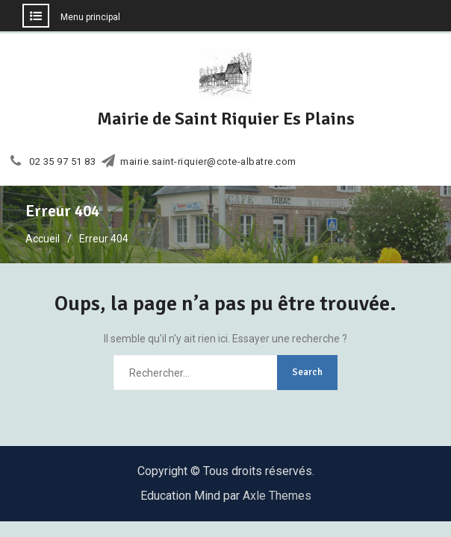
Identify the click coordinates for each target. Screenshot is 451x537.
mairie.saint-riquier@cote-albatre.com (208, 162)
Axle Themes (277, 496)
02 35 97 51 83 (62, 162)
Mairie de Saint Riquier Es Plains (226, 118)
